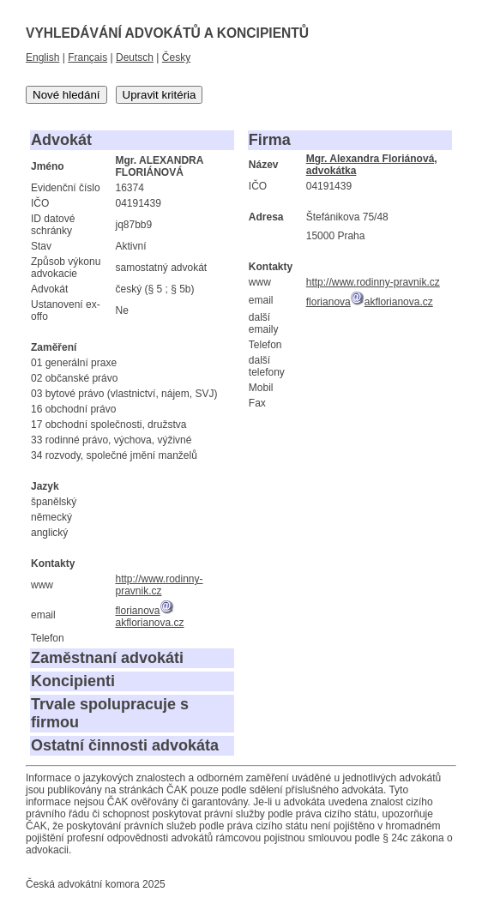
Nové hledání (66, 94)
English (42, 57)
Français (87, 57)
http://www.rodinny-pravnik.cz (158, 585)
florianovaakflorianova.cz (149, 617)
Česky (176, 57)
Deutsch (135, 57)
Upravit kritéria (159, 94)
